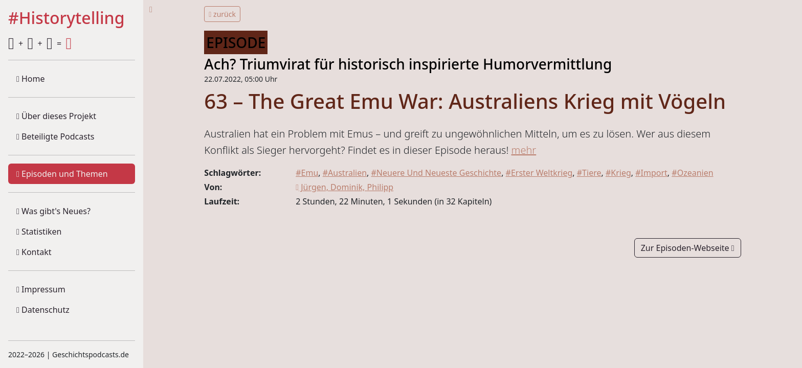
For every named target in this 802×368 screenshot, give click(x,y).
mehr (524, 150)
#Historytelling (66, 18)
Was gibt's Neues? (53, 211)
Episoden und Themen (62, 173)
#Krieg (618, 172)
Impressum (40, 289)
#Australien (345, 172)
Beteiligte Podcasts (55, 136)
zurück (222, 14)
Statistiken (38, 231)
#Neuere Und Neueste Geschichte (436, 172)
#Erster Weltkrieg (539, 172)
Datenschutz (43, 309)
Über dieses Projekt (56, 116)
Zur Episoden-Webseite (687, 248)
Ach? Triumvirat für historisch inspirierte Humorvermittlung (408, 64)
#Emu (307, 172)
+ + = (40, 43)
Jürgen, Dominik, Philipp (344, 187)
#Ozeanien (692, 172)
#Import (651, 172)
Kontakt (34, 252)
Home (30, 78)
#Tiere (589, 172)
